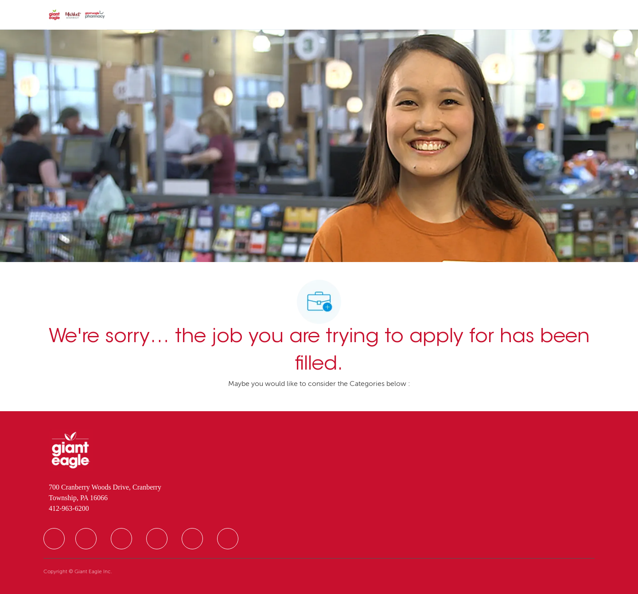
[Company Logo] (77, 15)
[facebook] (54, 538)
